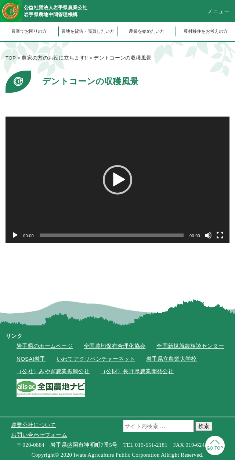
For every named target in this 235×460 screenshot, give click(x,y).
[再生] (15, 235)
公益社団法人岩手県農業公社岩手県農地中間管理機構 (55, 11)
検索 (203, 426)
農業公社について (33, 425)
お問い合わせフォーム (39, 435)
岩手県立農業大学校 (171, 359)
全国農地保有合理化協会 (114, 346)
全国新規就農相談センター (190, 346)
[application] (117, 180)
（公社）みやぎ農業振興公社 (53, 371)
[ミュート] (208, 235)
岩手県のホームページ (45, 346)
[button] (117, 180)
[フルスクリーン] (220, 235)
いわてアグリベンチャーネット (96, 359)
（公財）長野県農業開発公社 (137, 371)
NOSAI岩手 (31, 359)
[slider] (112, 235)
